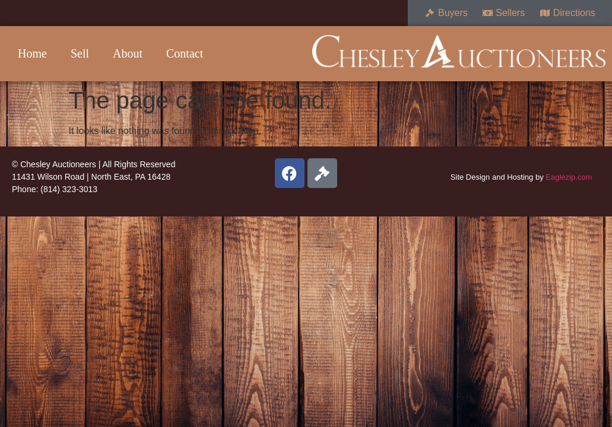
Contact (184, 53)
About (127, 53)
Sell (80, 53)
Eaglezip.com (569, 177)
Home (32, 53)
